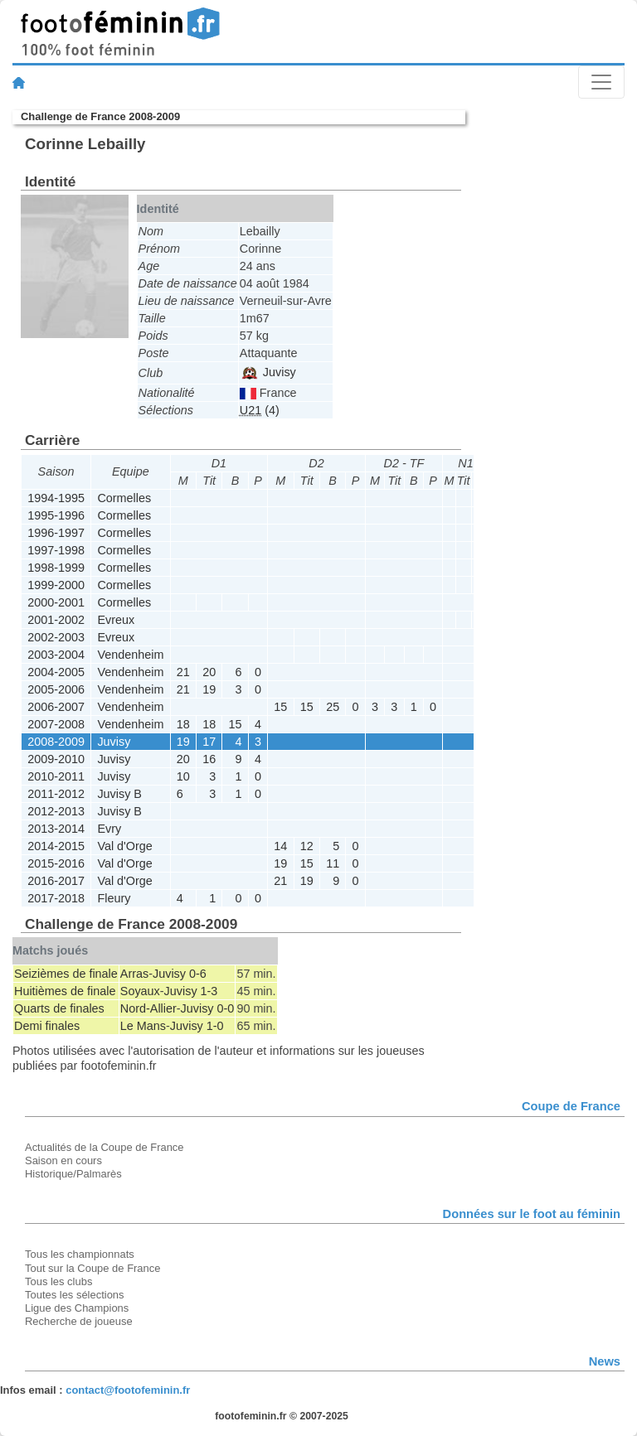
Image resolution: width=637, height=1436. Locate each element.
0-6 (198, 973)
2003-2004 (56, 654)
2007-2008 (56, 724)
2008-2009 (56, 741)
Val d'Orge (124, 846)
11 (332, 863)
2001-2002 (56, 619)
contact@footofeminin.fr (128, 1390)
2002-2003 (56, 637)
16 (209, 759)
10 (183, 776)
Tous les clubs (58, 1281)
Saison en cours (63, 1160)
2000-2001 (56, 602)
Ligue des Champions (77, 1308)
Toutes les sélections (74, 1295)
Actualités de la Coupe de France (104, 1147)
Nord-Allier (148, 1008)
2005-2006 (56, 689)
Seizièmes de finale (66, 973)
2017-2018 (56, 898)
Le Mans (143, 1025)
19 (209, 689)
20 (209, 672)
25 (332, 706)
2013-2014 (56, 828)
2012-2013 (56, 811)
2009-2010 (56, 759)
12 (307, 846)
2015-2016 (56, 863)
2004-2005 (56, 672)
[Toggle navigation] (601, 82)
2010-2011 (56, 776)
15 (280, 706)
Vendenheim (130, 654)
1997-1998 (56, 550)
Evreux (115, 619)
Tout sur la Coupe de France (92, 1268)
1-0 (215, 1025)
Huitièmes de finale (64, 991)
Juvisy (268, 372)
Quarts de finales (59, 1008)
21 (183, 672)
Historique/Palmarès (73, 1174)
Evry (109, 828)
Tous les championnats (79, 1254)
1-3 (209, 991)
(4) (260, 410)
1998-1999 (56, 567)
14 (280, 846)
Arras (134, 973)
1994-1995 (56, 498)
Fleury (113, 898)
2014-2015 (56, 846)
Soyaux (140, 991)
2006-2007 (56, 706)
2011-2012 (56, 793)
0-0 (226, 1008)
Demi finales (47, 1025)
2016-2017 (56, 880)
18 (183, 724)
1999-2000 (56, 585)
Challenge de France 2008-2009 (100, 116)
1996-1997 (56, 532)
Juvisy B (119, 793)
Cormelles (124, 498)
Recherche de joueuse (79, 1321)
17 (209, 741)
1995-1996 (56, 515)
